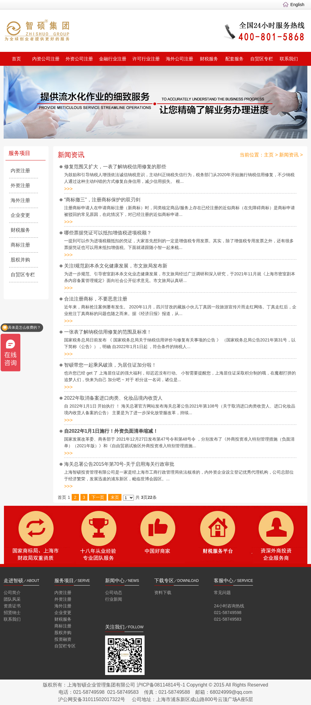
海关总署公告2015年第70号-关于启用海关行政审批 (119, 464)
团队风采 (12, 599)
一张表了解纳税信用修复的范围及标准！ (108, 331)
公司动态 (113, 592)
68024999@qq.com (231, 692)
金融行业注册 (112, 58)
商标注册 (20, 244)
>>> (68, 188)
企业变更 (20, 215)
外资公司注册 (79, 58)
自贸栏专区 (65, 645)
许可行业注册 (146, 58)
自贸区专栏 (261, 58)
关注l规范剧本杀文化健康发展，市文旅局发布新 (115, 265)
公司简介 (12, 592)
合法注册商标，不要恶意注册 (95, 298)
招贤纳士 (12, 612)
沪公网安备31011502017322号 (91, 699)
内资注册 (20, 170)
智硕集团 (81, 31)
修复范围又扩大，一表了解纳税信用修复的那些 (115, 166)
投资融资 (62, 639)
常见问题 (222, 592)
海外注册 (20, 200)
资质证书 (12, 605)
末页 (115, 497)
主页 (269, 154)
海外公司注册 (179, 58)
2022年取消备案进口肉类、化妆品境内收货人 (113, 398)
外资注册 (20, 185)
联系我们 (289, 58)
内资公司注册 (46, 58)
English (297, 4)
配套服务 (234, 58)
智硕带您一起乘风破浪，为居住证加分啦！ (110, 365)
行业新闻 (113, 599)
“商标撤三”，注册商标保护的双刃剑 (102, 199)
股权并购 (20, 259)
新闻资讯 (289, 154)
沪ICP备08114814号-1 (161, 684)
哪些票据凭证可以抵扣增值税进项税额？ (108, 232)
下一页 (97, 497)
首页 (16, 58)
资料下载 (162, 592)
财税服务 (209, 58)
